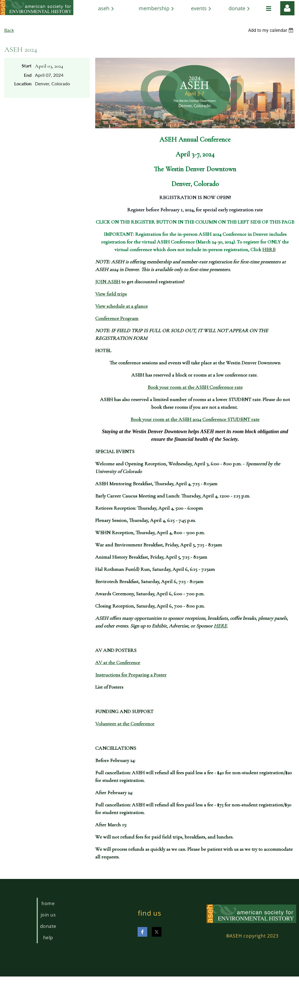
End (28, 75)
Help (48, 937)
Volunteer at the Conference (124, 724)
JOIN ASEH (107, 281)
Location (23, 83)
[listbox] (271, 30)
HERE (268, 249)
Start (27, 65)
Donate (48, 926)
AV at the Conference (117, 662)
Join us (48, 915)
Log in (287, 8)
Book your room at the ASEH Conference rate (195, 387)
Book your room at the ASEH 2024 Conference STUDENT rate (194, 419)
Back (9, 30)
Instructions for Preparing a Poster (131, 675)
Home (48, 903)
